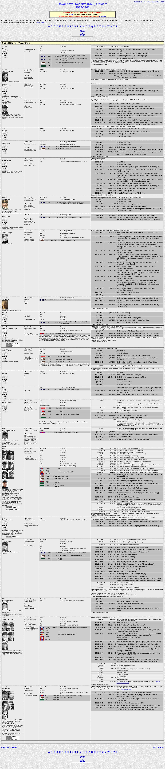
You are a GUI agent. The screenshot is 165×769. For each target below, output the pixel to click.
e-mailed (102, 16)
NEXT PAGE (158, 747)
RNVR (148, 1)
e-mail (71, 14)
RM (153, 1)
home (162, 1)
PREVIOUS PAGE (9, 747)
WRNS (157, 1)
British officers (138, 1)
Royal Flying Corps (126, 689)
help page (40, 22)
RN (144, 1)
